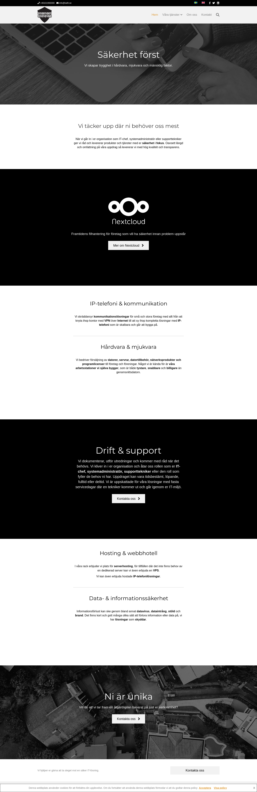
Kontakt (206, 14)
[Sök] (217, 15)
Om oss (192, 14)
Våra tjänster (170, 14)
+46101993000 (46, 3)
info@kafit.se (64, 3)
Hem (155, 14)
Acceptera (205, 787)
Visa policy (220, 787)
